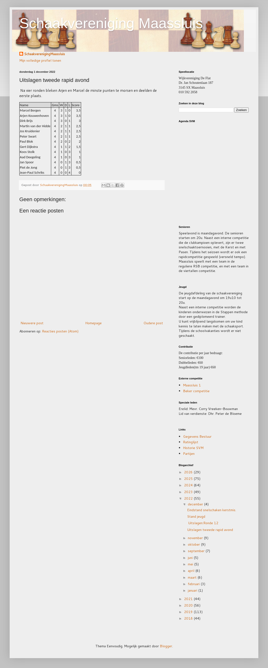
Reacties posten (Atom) (60, 331)
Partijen (189, 453)
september (196, 551)
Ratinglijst (190, 442)
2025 (189, 478)
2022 (189, 498)
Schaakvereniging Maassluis (111, 23)
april (191, 570)
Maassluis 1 (192, 385)
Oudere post (153, 323)
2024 (189, 485)
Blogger (166, 646)
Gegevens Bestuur (197, 436)
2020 (189, 605)
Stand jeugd (196, 516)
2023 (189, 491)
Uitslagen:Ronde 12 (204, 523)
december (196, 504)
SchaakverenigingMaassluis (44, 54)
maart (192, 577)
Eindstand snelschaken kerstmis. (211, 510)
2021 (189, 598)
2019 (189, 611)
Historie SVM (193, 447)
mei (191, 564)
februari (194, 584)
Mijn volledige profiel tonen (40, 60)
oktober (194, 544)
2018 (189, 618)
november (196, 538)
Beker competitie (196, 391)
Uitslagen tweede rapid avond (210, 529)
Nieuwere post (32, 323)
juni (191, 557)
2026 (189, 472)
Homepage (93, 323)
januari (193, 590)
